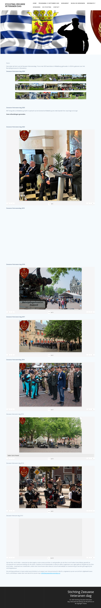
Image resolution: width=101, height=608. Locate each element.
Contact (56, 7)
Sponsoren (36, 7)
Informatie (91, 3)
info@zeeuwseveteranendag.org (50, 575)
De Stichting (46, 7)
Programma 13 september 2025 (49, 3)
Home (35, 3)
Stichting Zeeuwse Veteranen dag (15, 5)
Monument (65, 3)
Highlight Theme (82, 603)
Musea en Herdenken (78, 3)
